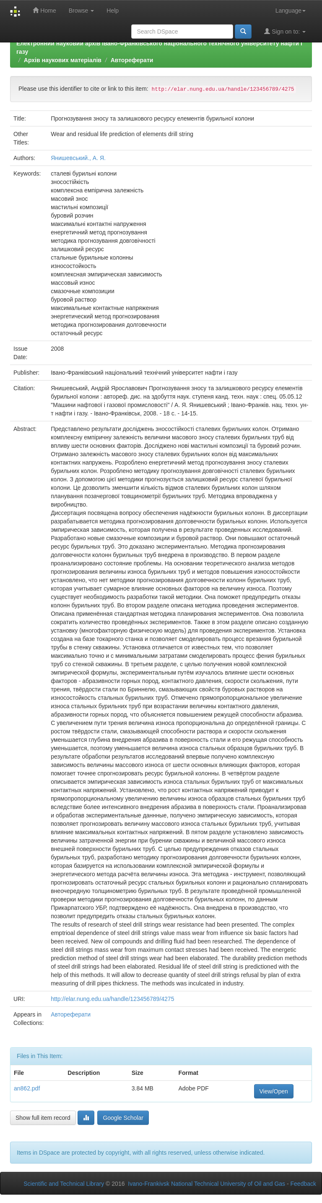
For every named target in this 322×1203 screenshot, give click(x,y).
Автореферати (132, 60)
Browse (81, 10)
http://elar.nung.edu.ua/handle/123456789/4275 (112, 998)
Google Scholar (123, 1117)
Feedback (303, 1183)
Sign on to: (285, 31)
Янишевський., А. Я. (78, 158)
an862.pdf (27, 1088)
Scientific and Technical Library (63, 1183)
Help (112, 10)
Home (44, 10)
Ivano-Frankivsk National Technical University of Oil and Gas (206, 1183)
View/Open (274, 1091)
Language (290, 10)
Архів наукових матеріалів (62, 60)
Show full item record (43, 1117)
